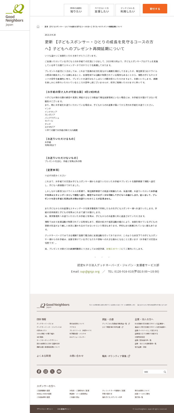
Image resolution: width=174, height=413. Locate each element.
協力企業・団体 (140, 347)
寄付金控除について (77, 323)
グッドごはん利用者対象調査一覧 (114, 323)
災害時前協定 (140, 337)
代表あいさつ (42, 330)
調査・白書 (108, 319)
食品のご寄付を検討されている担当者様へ (150, 327)
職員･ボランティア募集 (114, 356)
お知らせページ (113, 248)
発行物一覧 (139, 397)
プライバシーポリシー (45, 409)
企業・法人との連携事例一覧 (145, 343)
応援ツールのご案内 (142, 394)
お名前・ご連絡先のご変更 (79, 390)
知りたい (76, 10)
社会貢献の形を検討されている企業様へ (149, 323)
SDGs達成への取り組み (45, 333)
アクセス (73, 327)
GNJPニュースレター (78, 337)
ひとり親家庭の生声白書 (111, 327)
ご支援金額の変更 (43, 397)
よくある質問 (44, 356)
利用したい (128, 10)
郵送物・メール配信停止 (79, 394)
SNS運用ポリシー (64, 409)
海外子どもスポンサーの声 (112, 397)
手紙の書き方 (107, 394)
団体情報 (41, 319)
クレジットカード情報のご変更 (113, 390)
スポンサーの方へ (46, 386)
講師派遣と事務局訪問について (48, 347)
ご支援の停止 (75, 397)
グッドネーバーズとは (45, 323)
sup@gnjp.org (89, 271)
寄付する (155, 8)
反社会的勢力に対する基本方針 (48, 343)
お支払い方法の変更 (44, 394)
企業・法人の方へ (144, 319)
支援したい (102, 10)
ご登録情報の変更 (43, 390)
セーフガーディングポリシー (47, 340)
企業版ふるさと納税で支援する (146, 333)
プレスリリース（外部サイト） (81, 330)
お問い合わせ (77, 356)
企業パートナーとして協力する (146, 330)
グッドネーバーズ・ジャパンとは (49, 327)
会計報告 (40, 337)
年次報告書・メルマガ (78, 333)
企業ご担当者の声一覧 (143, 340)
